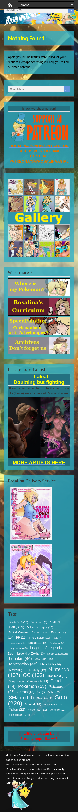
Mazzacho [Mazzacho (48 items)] (23, 664)
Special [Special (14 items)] (33, 704)
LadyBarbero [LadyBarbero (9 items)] (18, 648)
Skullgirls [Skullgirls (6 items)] (53, 692)
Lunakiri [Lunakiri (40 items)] (20, 658)
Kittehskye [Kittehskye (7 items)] (57, 643)
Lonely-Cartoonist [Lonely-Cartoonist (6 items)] (57, 653)
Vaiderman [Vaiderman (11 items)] (37, 709)
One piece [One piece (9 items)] (17, 681)
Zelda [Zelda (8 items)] (30, 714)
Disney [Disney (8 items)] (42, 632)
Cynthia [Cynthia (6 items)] (55, 622)
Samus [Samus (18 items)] (26, 692)
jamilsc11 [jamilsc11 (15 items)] (37, 642)
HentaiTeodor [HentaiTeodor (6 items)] (17, 643)
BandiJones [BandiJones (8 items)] (39, 622)
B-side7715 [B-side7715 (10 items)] (18, 622)
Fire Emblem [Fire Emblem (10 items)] (39, 637)
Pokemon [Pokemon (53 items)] (32, 686)
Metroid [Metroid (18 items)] (18, 670)
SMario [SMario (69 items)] (21, 697)
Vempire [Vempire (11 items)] (57, 709)
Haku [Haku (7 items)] (57, 638)
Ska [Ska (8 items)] (41, 692)
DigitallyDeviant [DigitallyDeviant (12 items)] (22, 632)
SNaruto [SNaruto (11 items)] (44, 698)
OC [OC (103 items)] (33, 675)
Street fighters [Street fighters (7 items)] (53, 704)
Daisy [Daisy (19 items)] (16, 627)
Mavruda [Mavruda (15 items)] (44, 659)
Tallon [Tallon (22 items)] (17, 709)
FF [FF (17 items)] (21, 637)
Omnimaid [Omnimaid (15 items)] (57, 676)
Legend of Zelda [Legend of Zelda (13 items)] (31, 653)
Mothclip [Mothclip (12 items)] (37, 670)
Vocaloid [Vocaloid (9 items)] (16, 714)
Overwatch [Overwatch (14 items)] (37, 681)
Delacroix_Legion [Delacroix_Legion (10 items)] (40, 627)
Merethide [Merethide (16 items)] (50, 664)
